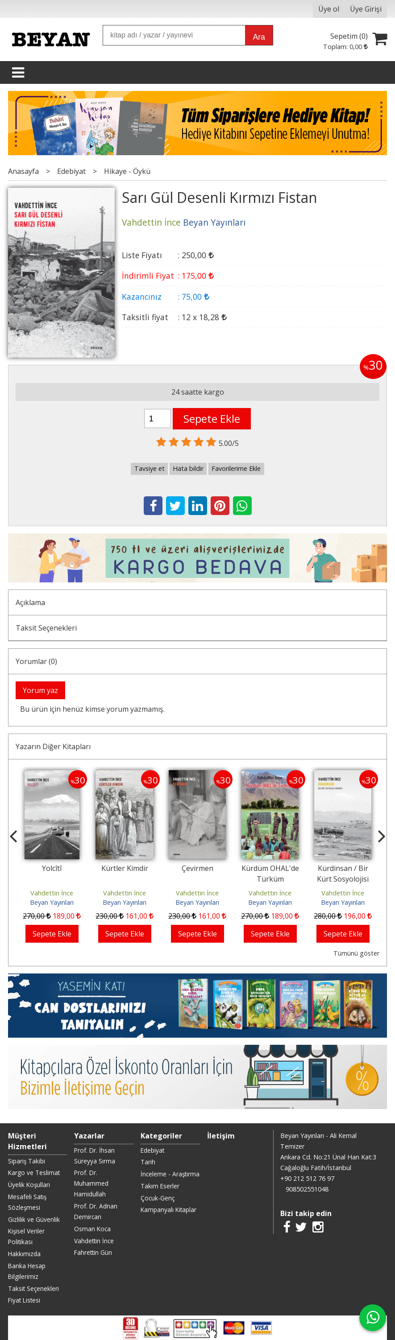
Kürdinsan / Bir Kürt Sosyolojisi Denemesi (343, 879)
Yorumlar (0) (36, 661)
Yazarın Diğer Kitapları (53, 746)
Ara (259, 37)
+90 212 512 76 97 (307, 1178)
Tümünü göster (356, 953)
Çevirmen (197, 868)
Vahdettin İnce (51, 893)
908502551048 (307, 1189)
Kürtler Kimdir (124, 868)
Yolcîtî (52, 868)
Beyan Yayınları (52, 902)
